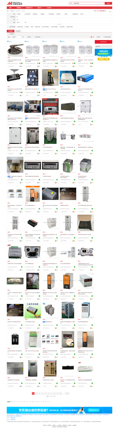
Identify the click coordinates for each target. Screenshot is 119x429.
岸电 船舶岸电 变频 (67, 118)
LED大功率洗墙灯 (45, 26)
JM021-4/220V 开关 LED (32, 350)
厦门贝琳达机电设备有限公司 (31, 208)
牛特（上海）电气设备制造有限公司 (83, 121)
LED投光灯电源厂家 (90, 414)
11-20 (51, 396)
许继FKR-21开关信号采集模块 (15, 263)
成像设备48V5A (64, 205)
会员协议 (69, 425)
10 (60, 393)
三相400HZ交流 (47, 176)
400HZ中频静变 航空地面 (32, 176)
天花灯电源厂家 (61, 414)
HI (24, 401)
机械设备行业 (29, 7)
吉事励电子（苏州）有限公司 (48, 121)
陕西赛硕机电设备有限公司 (83, 237)
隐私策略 (64, 425)
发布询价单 (103, 41)
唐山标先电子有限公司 (82, 325)
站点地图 (59, 425)
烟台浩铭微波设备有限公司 (13, 179)
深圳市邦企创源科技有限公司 (83, 296)
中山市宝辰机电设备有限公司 (66, 325)
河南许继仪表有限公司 (12, 266)
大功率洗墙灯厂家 (24, 414)
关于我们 (44, 425)
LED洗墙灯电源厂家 (54, 414)
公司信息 (18, 31)
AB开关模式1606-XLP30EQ (84, 234)
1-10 (47, 396)
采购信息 (19, 7)
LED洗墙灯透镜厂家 (81, 414)
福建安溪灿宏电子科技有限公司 (48, 354)
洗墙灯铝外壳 (37, 26)
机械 (44, 89)
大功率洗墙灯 (62, 26)
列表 (98, 36)
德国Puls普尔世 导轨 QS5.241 (32, 89)
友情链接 (74, 425)
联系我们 (49, 425)
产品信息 (10, 31)
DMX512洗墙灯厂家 (11, 415)
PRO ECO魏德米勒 (30, 205)
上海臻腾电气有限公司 (47, 383)
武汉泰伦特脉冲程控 (65, 89)
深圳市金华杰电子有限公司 (13, 208)
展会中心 (40, 7)
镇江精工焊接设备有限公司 (30, 121)
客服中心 (54, 425)
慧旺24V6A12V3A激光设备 (14, 321)
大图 (92, 36)
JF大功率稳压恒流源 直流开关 (85, 205)
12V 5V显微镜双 (29, 263)
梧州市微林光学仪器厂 (29, 266)
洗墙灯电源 (13, 417)
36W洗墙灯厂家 (107, 414)
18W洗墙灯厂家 (74, 414)
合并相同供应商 (107, 36)
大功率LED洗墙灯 (54, 26)
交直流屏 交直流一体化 (48, 379)
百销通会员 (12, 33)
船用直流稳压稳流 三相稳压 (85, 147)
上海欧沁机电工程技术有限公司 (31, 92)
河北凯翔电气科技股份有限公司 (66, 150)
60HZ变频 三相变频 (31, 379)
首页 (10, 7)
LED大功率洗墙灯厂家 (98, 414)
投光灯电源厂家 (46, 414)
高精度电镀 (48, 321)
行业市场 (49, 7)
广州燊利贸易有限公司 (29, 296)
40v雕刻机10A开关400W (13, 379)
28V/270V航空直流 (47, 147)
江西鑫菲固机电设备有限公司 (66, 179)
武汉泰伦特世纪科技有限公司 (66, 92)
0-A (12, 401)
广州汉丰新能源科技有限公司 (31, 237)
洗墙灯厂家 (18, 414)
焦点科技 (61, 426)
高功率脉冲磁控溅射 (83, 321)
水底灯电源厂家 (18, 415)
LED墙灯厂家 (68, 414)
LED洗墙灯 (27, 26)
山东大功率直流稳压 (65, 263)
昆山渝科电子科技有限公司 (83, 92)
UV (43, 401)
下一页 (67, 393)
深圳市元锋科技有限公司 (83, 266)
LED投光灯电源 (69, 26)
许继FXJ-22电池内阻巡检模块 (85, 379)
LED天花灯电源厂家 (39, 414)
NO (33, 401)
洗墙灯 (32, 26)
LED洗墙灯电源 (20, 26)
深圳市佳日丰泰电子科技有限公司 (13, 63)
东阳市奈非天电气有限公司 (48, 325)
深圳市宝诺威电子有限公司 (13, 296)
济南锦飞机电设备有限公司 (65, 121)
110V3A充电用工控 (30, 321)
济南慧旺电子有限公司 (47, 208)
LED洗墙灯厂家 (31, 414)
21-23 (54, 396)
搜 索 (108, 3)
